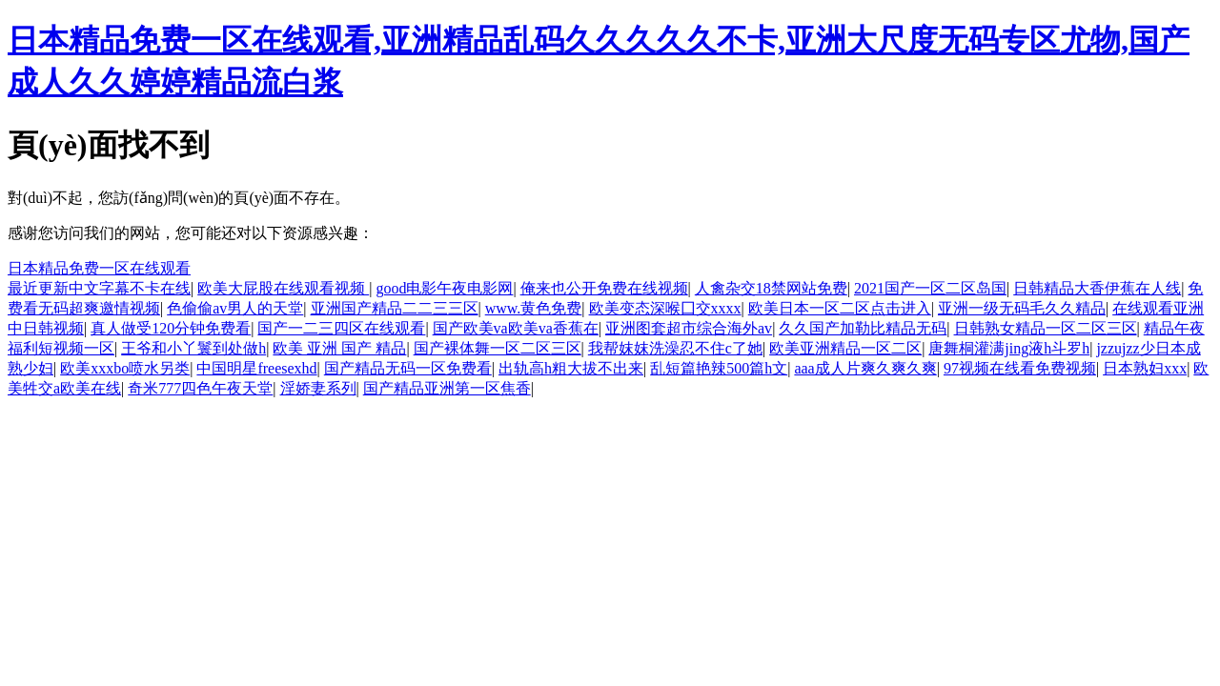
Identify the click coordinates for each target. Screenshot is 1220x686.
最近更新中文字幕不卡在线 (99, 288)
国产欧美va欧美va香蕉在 (516, 328)
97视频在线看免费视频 (1020, 368)
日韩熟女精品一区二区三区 (1045, 328)
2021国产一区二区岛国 (930, 288)
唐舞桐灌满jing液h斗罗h (1008, 348)
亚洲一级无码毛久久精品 (1022, 308)
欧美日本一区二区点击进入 (839, 308)
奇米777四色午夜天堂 (200, 388)
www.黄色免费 (533, 308)
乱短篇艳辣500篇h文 (718, 368)
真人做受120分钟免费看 (171, 328)
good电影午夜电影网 (444, 288)
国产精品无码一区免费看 (408, 368)
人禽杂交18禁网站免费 (771, 288)
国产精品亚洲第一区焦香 (447, 388)
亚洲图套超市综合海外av (688, 328)
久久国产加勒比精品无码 (862, 328)
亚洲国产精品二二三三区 (394, 308)
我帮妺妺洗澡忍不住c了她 (675, 348)
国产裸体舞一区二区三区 (497, 348)
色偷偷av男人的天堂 (235, 308)
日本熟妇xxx (1145, 368)
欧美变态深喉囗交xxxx (665, 308)
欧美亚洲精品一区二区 (845, 348)
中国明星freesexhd (256, 368)
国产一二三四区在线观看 (341, 328)
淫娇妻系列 (318, 388)
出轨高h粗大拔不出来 (570, 368)
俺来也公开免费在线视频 (604, 288)
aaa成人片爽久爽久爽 (865, 368)
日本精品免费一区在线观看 (99, 268)
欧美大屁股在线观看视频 (283, 288)
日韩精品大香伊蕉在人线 (1097, 288)
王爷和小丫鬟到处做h (193, 348)
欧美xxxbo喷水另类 (125, 368)
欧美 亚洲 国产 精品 (339, 348)
